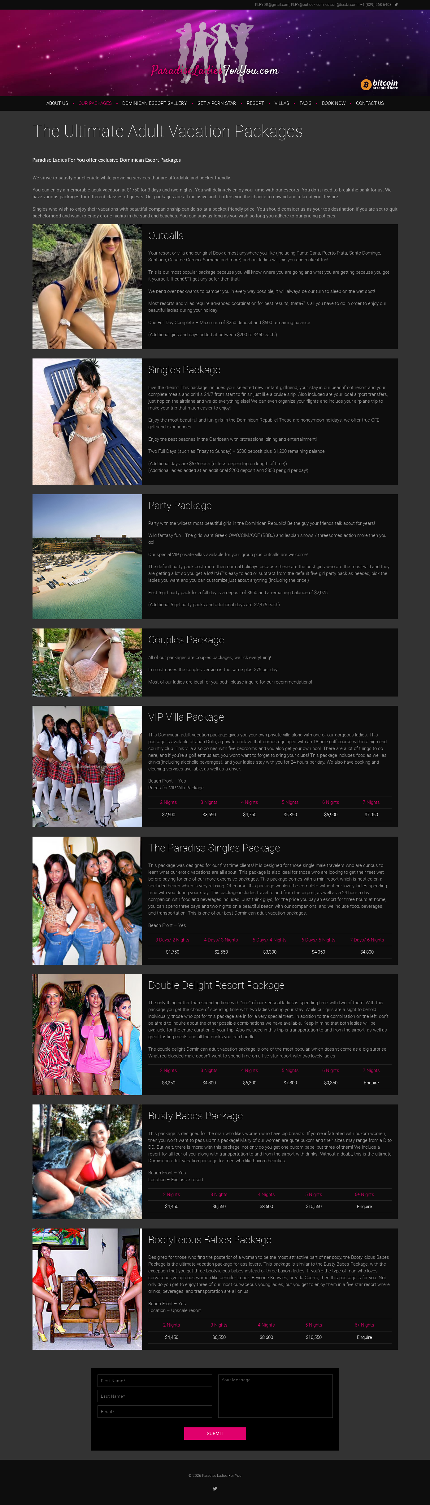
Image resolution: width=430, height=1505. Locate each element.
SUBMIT (215, 1433)
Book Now (333, 103)
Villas (282, 103)
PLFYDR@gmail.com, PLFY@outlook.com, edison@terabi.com (306, 4)
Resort (255, 103)
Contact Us (370, 103)
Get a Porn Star (217, 103)
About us (57, 103)
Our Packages (95, 103)
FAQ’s (305, 103)
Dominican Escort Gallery (154, 103)
